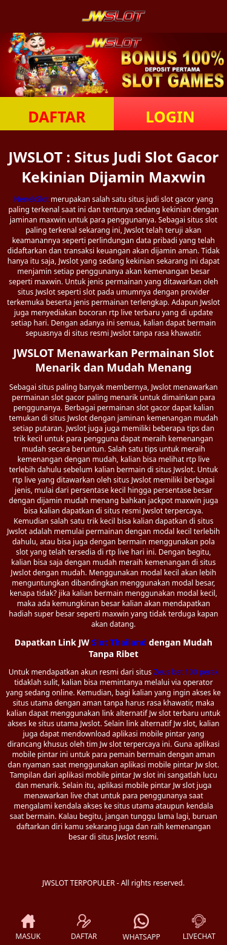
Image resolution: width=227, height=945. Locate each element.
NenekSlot (31, 199)
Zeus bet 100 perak (186, 672)
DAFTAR (56, 116)
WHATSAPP (141, 927)
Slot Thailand (118, 642)
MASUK (28, 927)
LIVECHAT (199, 927)
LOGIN (170, 116)
